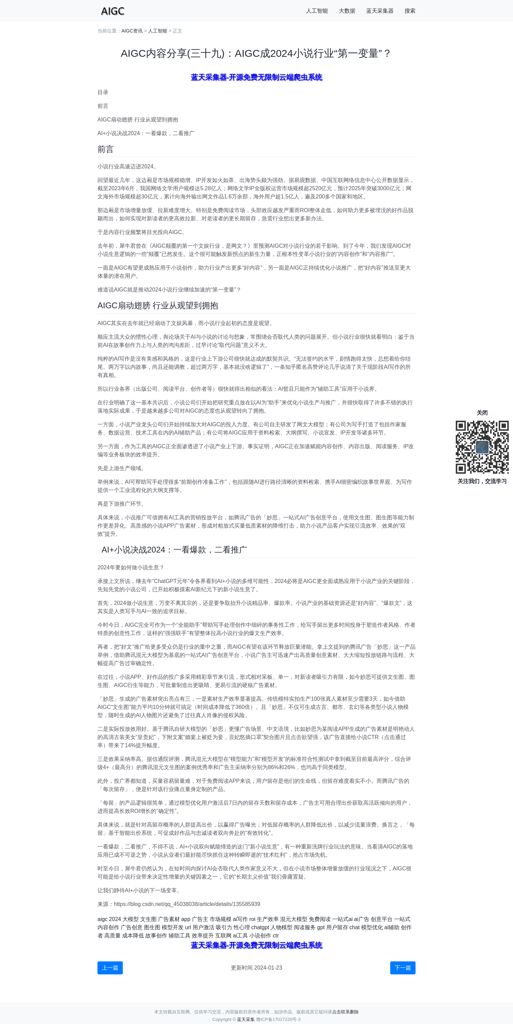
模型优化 (372, 927)
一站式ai (342, 919)
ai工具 (240, 935)
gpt (321, 927)
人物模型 (281, 927)
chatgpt (260, 927)
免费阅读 (320, 919)
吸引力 (224, 927)
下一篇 (403, 968)
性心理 (242, 927)
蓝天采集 (246, 1019)
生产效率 (268, 919)
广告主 (200, 919)
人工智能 (317, 11)
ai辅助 (391, 927)
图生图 (152, 927)
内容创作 (108, 927)
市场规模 (221, 919)
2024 (115, 919)
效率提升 (203, 935)
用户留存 (337, 927)
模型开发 (173, 927)
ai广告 (361, 919)
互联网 (223, 935)
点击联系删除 (345, 1011)
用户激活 (203, 927)
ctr (276, 935)
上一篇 (110, 968)
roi (252, 919)
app (185, 919)
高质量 (112, 935)
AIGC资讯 (132, 31)
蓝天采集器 (380, 11)
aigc (102, 919)
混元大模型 (293, 919)
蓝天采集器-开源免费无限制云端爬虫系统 (257, 77)
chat (355, 927)
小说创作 (260, 935)
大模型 (130, 919)
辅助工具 (179, 935)
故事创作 (156, 935)
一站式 (402, 919)
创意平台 (382, 919)
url (188, 927)
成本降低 (133, 935)
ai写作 (240, 919)
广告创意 (132, 927)
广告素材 (169, 919)
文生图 (148, 919)
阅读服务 (305, 927)
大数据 (347, 11)
